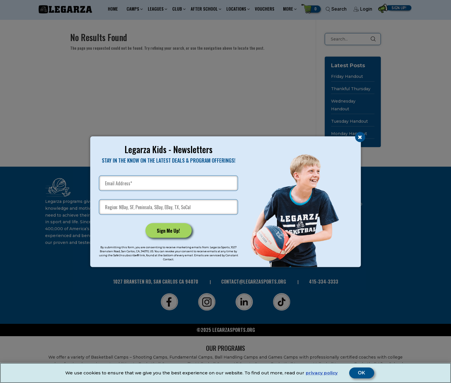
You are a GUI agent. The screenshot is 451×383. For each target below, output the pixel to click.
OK (361, 372)
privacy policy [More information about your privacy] (322, 373)
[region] (225, 373)
